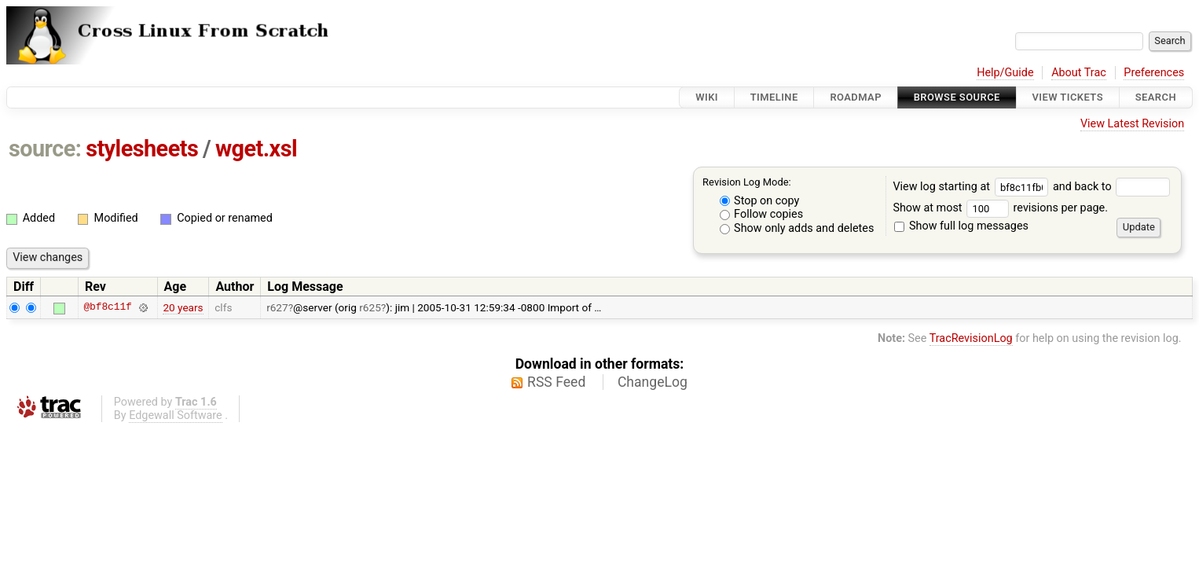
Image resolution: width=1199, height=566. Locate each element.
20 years (183, 307)
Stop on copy (760, 201)
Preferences (1154, 72)
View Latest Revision (1132, 123)
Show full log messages (961, 226)
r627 (277, 307)
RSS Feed (556, 382)
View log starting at (973, 186)
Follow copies (762, 214)
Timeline (774, 97)
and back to (1111, 186)
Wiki (706, 97)
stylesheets (142, 148)
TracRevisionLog (971, 338)
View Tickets (1067, 97)
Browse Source (957, 97)
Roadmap (856, 97)
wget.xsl (256, 148)
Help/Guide (1005, 72)
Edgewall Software (175, 415)
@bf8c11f (107, 307)
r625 (370, 307)
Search (1155, 97)
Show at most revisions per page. (1000, 208)
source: (45, 148)
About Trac (1078, 72)
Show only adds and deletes (797, 228)
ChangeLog (653, 382)
